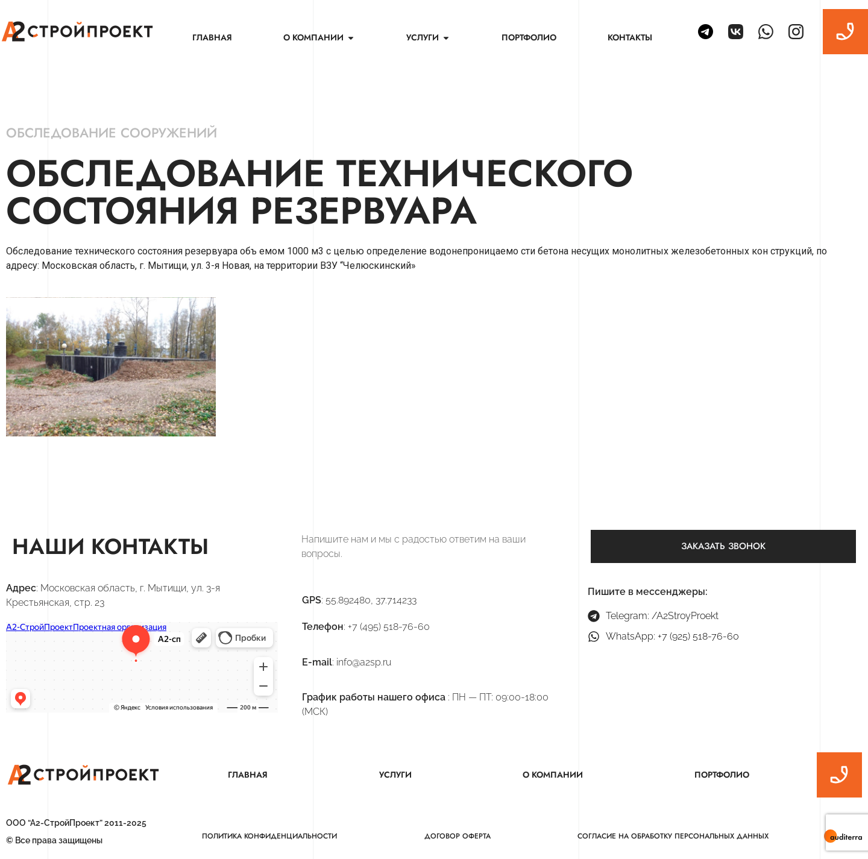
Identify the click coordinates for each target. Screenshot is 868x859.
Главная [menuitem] (212, 37)
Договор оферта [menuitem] (457, 836)
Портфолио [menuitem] (529, 37)
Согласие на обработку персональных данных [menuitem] (673, 836)
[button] (351, 37)
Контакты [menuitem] (630, 37)
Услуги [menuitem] (395, 775)
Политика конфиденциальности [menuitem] (269, 836)
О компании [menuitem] (553, 775)
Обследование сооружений (111, 133)
